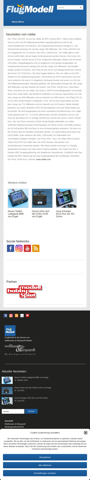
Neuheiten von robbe (21, 34)
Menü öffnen (18, 22)
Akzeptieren (45, 457)
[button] (85, 432)
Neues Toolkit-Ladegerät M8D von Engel (16, 214)
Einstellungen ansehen (45, 473)
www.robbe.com (43, 159)
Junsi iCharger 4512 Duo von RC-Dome (65, 214)
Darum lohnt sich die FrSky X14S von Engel (40, 214)
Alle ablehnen (45, 465)
